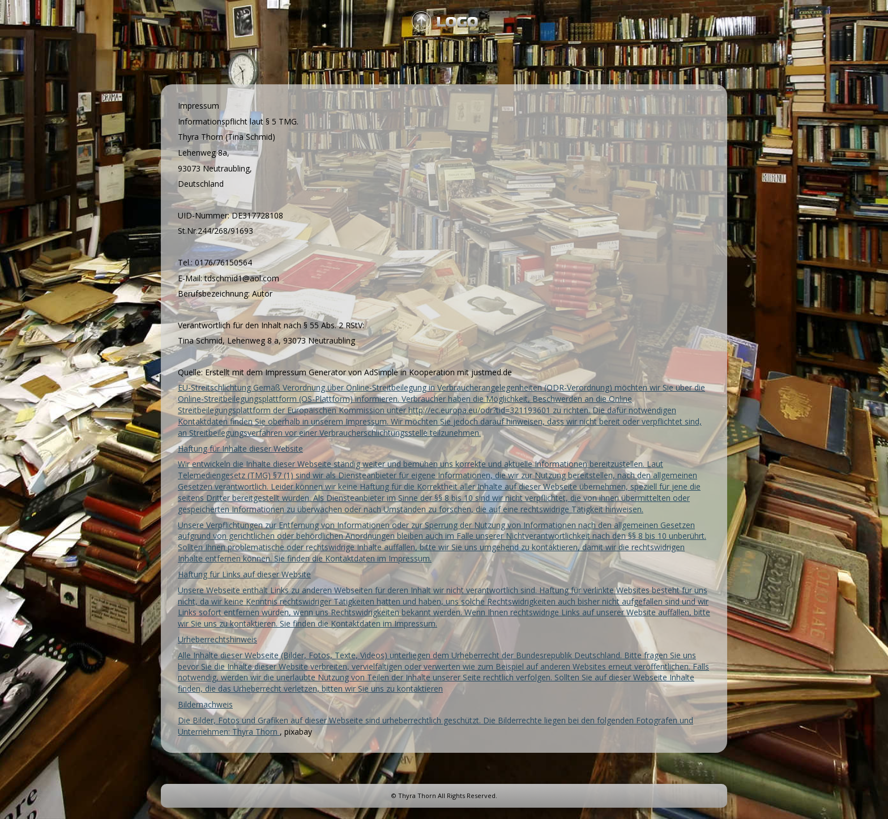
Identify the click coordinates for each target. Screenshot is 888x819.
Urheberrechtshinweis (217, 639)
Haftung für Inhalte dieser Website (240, 448)
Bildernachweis (205, 704)
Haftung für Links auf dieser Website (244, 574)
